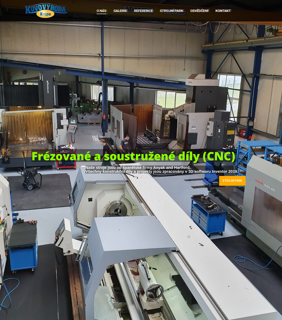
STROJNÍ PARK (232, 180)
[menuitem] (101, 11)
